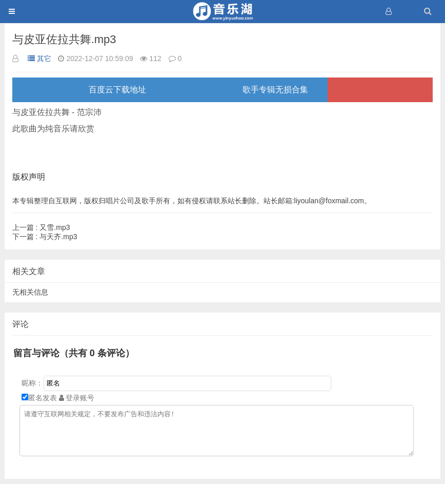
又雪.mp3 (41, 227)
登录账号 (77, 398)
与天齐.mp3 (44, 237)
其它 (39, 58)
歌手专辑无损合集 (275, 89)
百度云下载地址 (117, 89)
